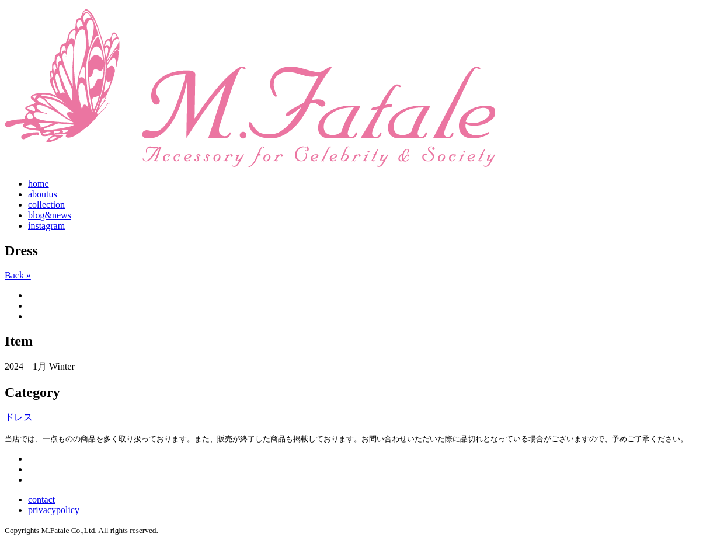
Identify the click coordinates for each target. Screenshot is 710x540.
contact (41, 499)
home (38, 184)
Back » (18, 275)
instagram (46, 226)
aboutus (42, 194)
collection (46, 205)
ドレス (19, 417)
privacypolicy (53, 510)
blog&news (49, 215)
